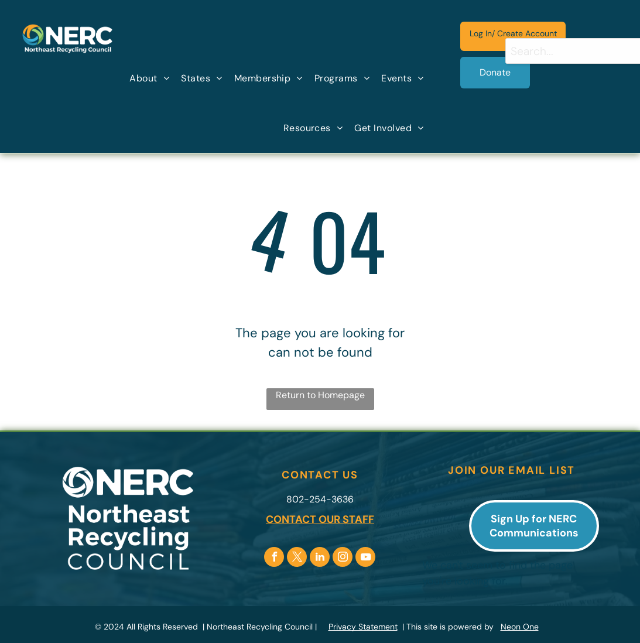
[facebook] (274, 558)
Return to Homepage (320, 395)
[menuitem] (149, 78)
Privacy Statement (363, 626)
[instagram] (342, 558)
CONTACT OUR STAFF (320, 519)
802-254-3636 (320, 499)
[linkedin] (320, 558)
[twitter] (297, 558)
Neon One (520, 626)
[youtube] (365, 558)
